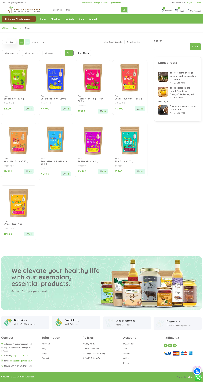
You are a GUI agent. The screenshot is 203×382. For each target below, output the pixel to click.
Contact (45, 358)
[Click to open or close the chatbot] (197, 372)
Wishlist (126, 358)
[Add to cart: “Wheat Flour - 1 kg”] (29, 234)
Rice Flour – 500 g (124, 161)
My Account (128, 344)
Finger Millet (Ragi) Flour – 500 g (91, 99)
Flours (6, 96)
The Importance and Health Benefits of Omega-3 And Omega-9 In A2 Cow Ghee (183, 93)
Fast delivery (72, 331)
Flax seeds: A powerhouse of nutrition (183, 108)
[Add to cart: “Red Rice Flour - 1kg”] (103, 171)
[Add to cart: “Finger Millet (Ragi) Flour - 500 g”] (103, 111)
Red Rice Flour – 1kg (88, 161)
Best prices (20, 331)
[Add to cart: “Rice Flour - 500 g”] (140, 171)
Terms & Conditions (90, 348)
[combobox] (45, 42)
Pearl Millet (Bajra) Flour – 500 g (54, 162)
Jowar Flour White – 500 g (128, 98)
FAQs (44, 353)
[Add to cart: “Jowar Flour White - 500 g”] (140, 108)
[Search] (124, 9)
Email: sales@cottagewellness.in (14, 3)
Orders (126, 363)
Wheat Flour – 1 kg (13, 224)
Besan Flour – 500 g (14, 98)
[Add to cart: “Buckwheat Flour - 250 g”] (66, 108)
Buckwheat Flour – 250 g (53, 98)
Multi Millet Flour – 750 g (16, 161)
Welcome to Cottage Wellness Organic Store (101, 2)
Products (17, 28)
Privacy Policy (88, 344)
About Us (46, 344)
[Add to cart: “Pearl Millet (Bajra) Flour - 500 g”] (66, 173)
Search (158, 40)
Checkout (127, 353)
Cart (125, 348)
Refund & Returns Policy (92, 358)
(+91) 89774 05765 (193, 3)
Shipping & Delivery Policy (93, 353)
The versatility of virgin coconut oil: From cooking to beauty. (183, 76)
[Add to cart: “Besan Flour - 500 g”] (29, 108)
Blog (44, 348)
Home (5, 28)
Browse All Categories (19, 19)
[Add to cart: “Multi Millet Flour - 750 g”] (29, 171)
